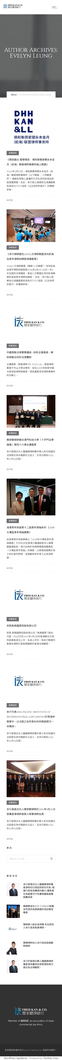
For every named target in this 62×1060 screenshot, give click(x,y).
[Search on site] (31, 859)
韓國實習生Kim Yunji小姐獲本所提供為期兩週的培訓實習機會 (38, 909)
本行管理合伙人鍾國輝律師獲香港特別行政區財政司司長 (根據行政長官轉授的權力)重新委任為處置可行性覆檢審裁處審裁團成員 (39, 891)
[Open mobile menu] (55, 7)
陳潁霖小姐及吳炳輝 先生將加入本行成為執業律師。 (38, 926)
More (10, 200)
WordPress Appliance (15, 1058)
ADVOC (25, 1021)
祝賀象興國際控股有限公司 (21, 626)
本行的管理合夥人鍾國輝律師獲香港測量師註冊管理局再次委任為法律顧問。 (38, 964)
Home (14, 94)
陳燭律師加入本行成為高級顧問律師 (38, 944)
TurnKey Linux (50, 1058)
